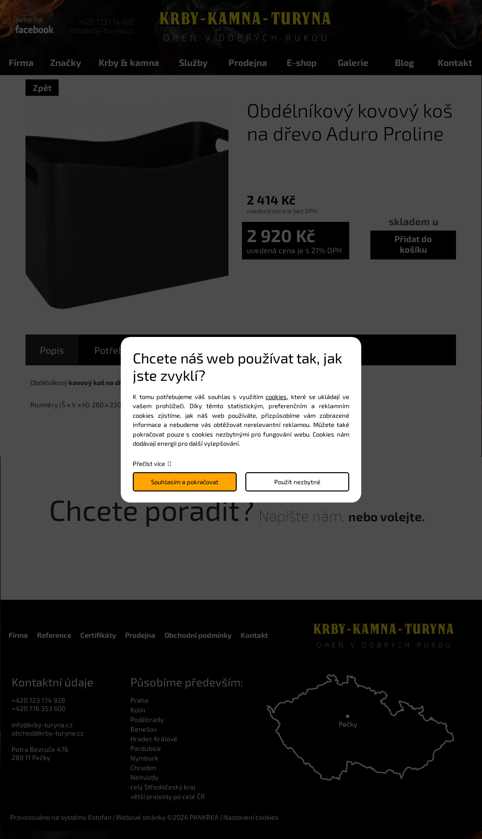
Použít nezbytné (297, 482)
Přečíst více (149, 463)
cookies (276, 396)
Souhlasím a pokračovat (184, 482)
